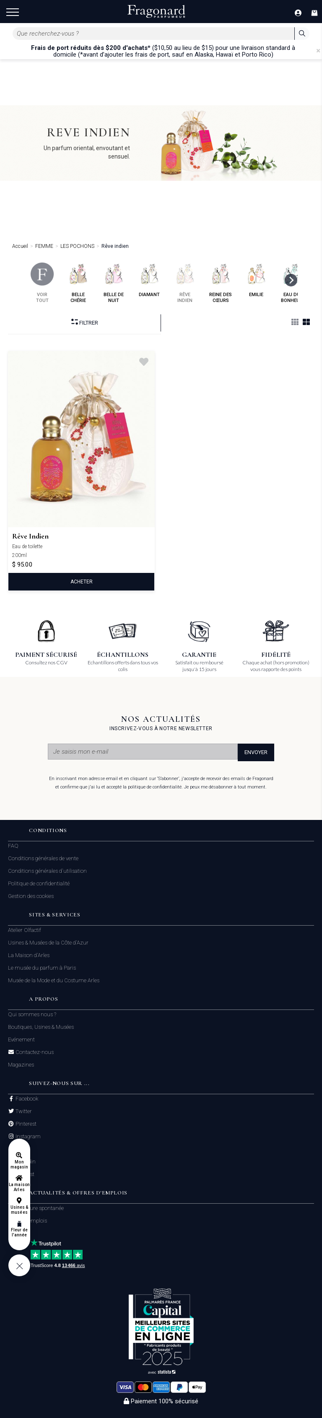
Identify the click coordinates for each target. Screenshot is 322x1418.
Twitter (23, 1111)
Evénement (21, 1039)
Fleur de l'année (19, 1232)
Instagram (27, 1136)
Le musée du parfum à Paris (42, 968)
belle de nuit (113, 283)
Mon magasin (19, 1164)
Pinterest (25, 1124)
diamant (149, 280)
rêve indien (185, 283)
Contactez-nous (34, 1052)
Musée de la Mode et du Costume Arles (53, 980)
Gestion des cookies (31, 896)
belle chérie (78, 283)
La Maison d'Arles (28, 955)
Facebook (26, 1099)
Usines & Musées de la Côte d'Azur (48, 942)
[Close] (318, 50)
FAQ (13, 846)
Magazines (21, 1065)
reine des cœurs (220, 283)
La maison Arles (19, 1187)
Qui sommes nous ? (32, 1014)
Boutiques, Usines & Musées (41, 1027)
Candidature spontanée (36, 1208)
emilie (256, 280)
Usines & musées (19, 1210)
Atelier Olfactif (24, 930)
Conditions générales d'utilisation (47, 871)
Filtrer (84, 322)
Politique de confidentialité (39, 883)
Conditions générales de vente (43, 858)
